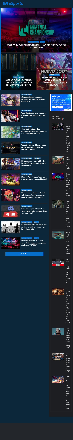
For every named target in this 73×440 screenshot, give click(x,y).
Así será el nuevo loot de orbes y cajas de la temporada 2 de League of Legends (54, 81)
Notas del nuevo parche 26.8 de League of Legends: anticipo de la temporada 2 (33, 163)
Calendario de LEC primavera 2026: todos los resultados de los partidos (36, 46)
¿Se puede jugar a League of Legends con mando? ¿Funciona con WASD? (33, 99)
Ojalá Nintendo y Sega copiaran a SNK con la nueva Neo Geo (68, 271)
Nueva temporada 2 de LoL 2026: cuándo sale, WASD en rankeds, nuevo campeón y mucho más (33, 195)
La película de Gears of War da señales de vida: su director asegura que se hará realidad (68, 306)
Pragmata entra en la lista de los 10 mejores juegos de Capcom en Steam (68, 214)
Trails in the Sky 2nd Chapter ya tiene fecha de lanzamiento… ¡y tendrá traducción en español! (68, 392)
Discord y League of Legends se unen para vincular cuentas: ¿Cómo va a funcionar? (34, 211)
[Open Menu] (69, 4)
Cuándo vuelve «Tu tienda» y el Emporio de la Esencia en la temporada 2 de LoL (18, 82)
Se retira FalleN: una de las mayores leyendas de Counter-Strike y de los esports (68, 137)
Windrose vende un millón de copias (68, 162)
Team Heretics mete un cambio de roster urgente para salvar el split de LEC (33, 115)
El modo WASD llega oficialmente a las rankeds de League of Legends (34, 178)
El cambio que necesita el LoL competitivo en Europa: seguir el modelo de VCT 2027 (33, 243)
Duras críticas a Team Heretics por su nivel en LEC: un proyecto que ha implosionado (33, 227)
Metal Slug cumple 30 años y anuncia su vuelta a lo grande (68, 243)
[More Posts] (24, 254)
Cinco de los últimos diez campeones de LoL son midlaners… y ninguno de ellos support (34, 131)
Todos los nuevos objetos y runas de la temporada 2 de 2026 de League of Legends (33, 147)
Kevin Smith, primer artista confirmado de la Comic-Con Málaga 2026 (68, 338)
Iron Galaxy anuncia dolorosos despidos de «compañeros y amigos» (68, 362)
